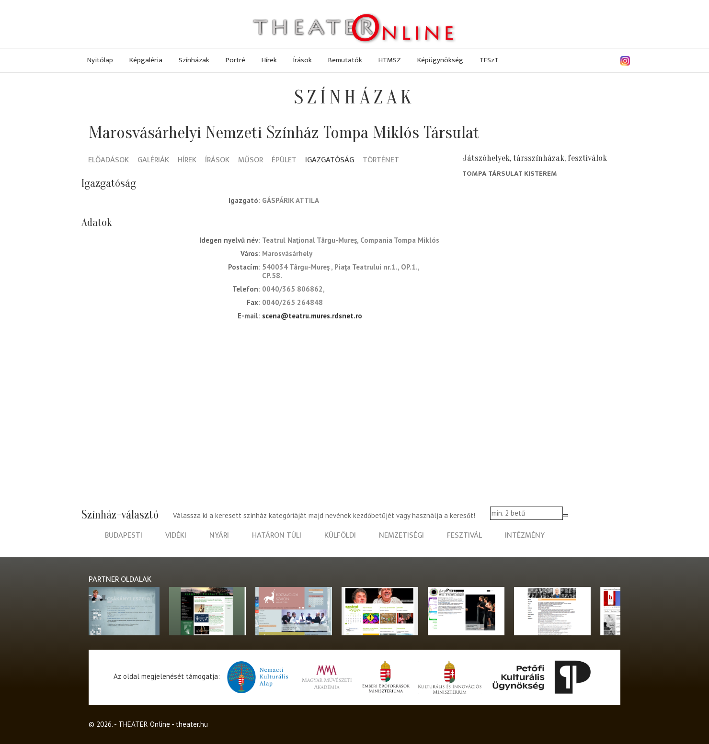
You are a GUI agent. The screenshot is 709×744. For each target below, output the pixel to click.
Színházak (194, 60)
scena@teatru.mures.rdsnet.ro (312, 315)
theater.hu (192, 724)
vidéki (175, 535)
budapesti (123, 535)
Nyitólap (100, 60)
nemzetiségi (401, 535)
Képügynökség (440, 60)
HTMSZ (389, 60)
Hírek (269, 60)
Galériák (153, 161)
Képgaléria (145, 60)
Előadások (108, 161)
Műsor (250, 161)
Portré (235, 60)
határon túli (276, 535)
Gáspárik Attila (290, 200)
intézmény (525, 535)
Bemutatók (345, 60)
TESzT (489, 60)
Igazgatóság (329, 161)
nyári (219, 535)
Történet (381, 161)
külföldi (340, 535)
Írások (302, 60)
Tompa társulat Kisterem (509, 174)
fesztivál (464, 535)
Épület (284, 161)
